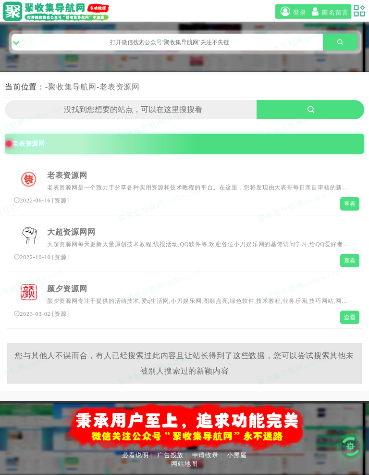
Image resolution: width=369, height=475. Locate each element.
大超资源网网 (71, 232)
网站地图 (184, 463)
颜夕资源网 (67, 289)
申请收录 (205, 455)
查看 (350, 203)
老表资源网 (119, 87)
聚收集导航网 (72, 87)
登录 (292, 11)
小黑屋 (236, 455)
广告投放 (170, 455)
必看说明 (135, 455)
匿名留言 (328, 11)
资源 (60, 200)
